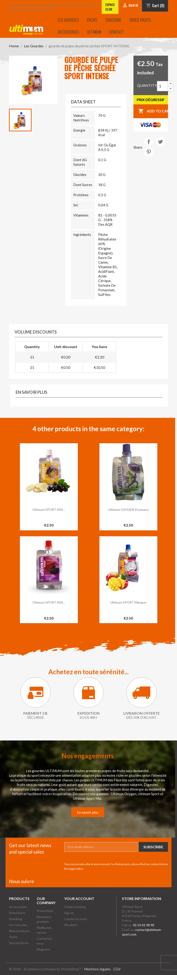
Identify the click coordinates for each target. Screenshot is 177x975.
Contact (116, 32)
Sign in (69, 913)
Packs (92, 20)
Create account (75, 919)
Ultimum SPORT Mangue (128, 602)
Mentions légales (97, 969)
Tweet (160, 141)
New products (19, 931)
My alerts (71, 925)
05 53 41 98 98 (143, 925)
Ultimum (94, 32)
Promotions (45, 911)
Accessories (68, 32)
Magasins (43, 949)
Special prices (19, 943)
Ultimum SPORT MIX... (48, 510)
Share (148, 141)
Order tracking (75, 907)
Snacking (113, 20)
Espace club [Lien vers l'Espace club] (110, 7)
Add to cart (153, 111)
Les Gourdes (68, 20)
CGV (117, 969)
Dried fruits (140, 20)
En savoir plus (87, 812)
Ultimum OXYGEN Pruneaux (128, 510)
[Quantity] (162, 86)
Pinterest (148, 151)
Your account (79, 898)
